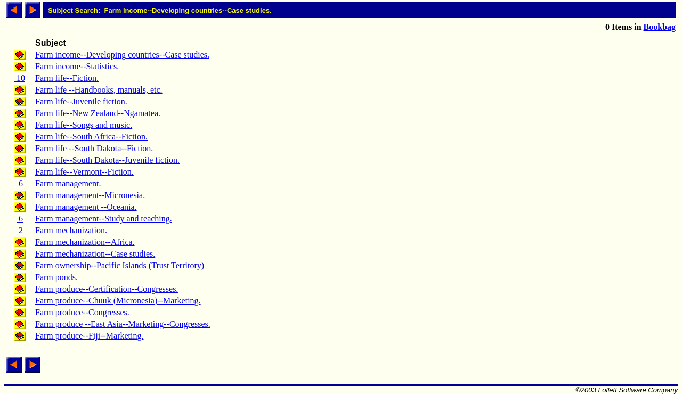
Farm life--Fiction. (67, 78)
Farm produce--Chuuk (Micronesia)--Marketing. (118, 300)
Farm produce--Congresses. (82, 312)
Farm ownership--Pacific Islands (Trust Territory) (119, 265)
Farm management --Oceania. (86, 206)
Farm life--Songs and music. (83, 124)
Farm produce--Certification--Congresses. (106, 288)
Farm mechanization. (71, 230)
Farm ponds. (56, 277)
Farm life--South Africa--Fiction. (91, 136)
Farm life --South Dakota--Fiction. (94, 148)
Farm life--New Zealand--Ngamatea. (97, 113)
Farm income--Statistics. (77, 66)
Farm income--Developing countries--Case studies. (122, 54)
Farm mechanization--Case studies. (95, 253)
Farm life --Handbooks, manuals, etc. (99, 89)
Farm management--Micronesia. (90, 195)
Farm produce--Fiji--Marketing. (89, 335)
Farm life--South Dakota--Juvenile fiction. (107, 160)
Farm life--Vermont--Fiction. (84, 171)
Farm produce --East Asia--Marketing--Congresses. (122, 324)
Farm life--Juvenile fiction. (81, 101)
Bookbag (660, 26)
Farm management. (68, 183)
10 (19, 78)
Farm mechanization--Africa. (85, 242)
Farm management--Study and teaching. (103, 218)
